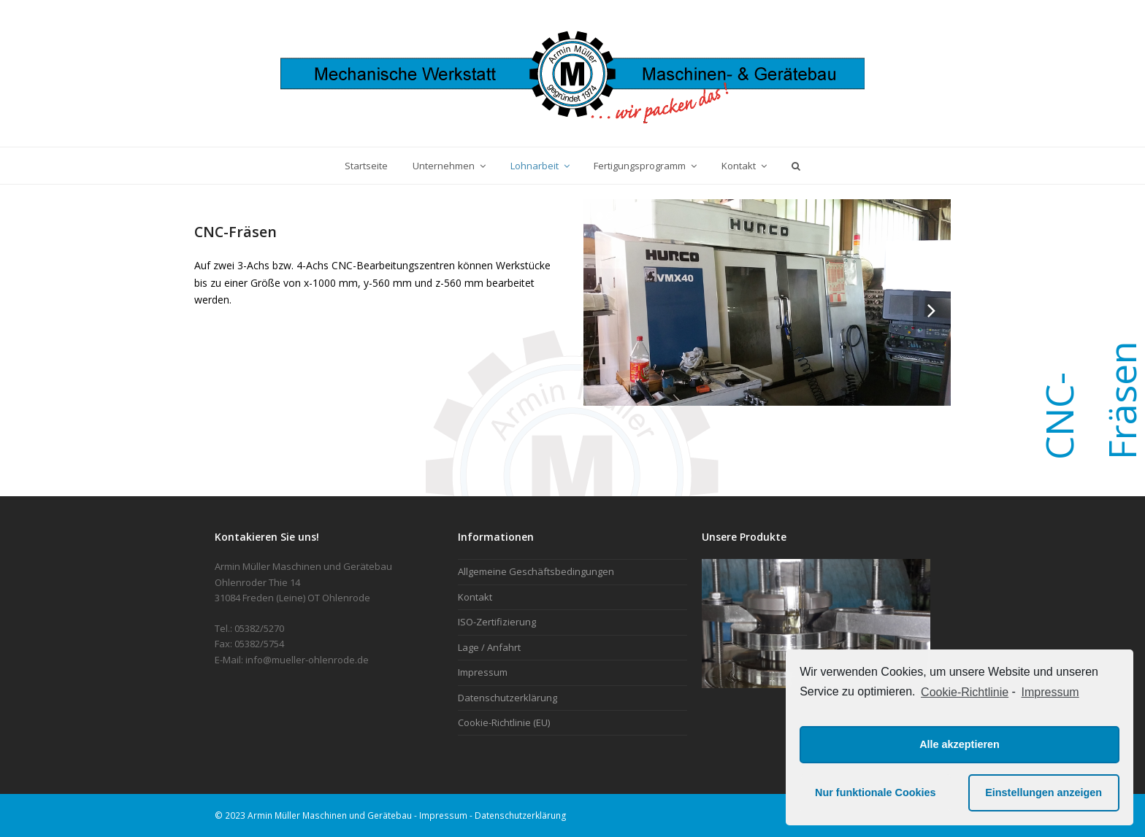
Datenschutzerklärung (507, 697)
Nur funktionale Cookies (875, 792)
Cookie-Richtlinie (964, 692)
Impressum (483, 672)
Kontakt (475, 596)
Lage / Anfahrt (489, 647)
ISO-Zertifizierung (497, 621)
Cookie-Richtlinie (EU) (504, 722)
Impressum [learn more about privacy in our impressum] (1050, 692)
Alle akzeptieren (959, 744)
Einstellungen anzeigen (1043, 792)
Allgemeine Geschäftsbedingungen (536, 571)
